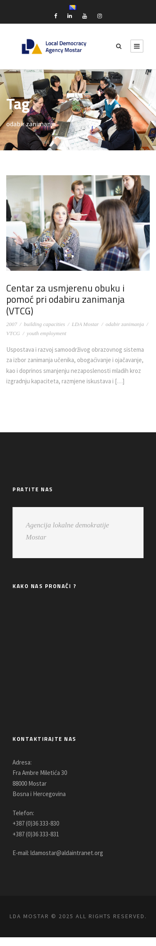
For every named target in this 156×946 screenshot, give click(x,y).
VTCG (13, 322)
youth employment (46, 322)
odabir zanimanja (125, 312)
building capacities (44, 312)
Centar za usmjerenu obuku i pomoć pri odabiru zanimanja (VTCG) (77, 294)
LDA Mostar (85, 312)
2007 (11, 312)
